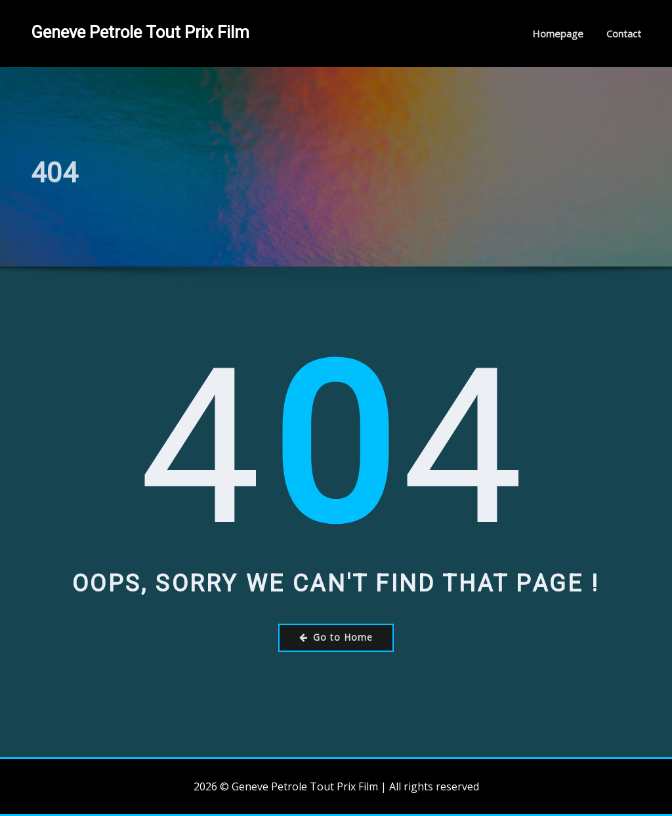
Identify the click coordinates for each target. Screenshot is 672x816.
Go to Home (336, 637)
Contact (623, 33)
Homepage (557, 33)
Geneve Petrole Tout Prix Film (140, 32)
